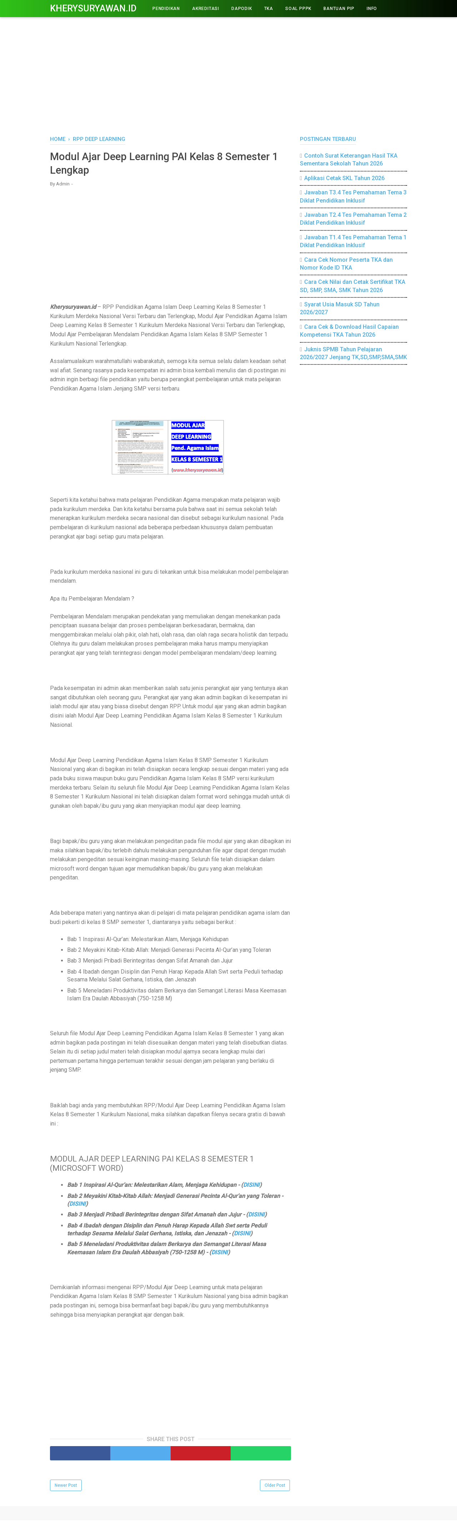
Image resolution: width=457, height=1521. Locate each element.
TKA (268, 8)
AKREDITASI (205, 8)
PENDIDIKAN (166, 8)
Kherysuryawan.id (93, 8)
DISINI (251, 1186)
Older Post (275, 1486)
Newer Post (66, 1486)
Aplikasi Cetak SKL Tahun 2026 (344, 178)
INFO (372, 8)
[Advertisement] (228, 75)
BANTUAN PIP (339, 8)
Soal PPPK (298, 8)
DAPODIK (241, 8)
